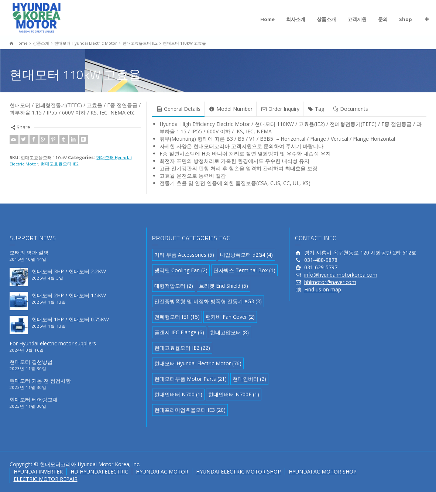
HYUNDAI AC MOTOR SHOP (323, 471)
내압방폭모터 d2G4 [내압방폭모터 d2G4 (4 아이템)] (246, 254)
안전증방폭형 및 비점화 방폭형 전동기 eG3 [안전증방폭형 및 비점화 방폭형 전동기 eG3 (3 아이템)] (208, 301)
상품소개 (326, 19)
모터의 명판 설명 (29, 252)
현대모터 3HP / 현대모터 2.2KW (69, 271)
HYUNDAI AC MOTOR (162, 471)
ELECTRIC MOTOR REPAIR (46, 478)
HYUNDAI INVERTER (38, 471)
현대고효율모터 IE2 (60, 164)
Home (267, 19)
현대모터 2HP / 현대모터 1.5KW (69, 295)
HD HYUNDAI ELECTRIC (99, 471)
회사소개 (295, 19)
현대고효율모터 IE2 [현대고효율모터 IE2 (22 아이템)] (182, 347)
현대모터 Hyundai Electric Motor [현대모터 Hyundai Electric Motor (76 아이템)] (197, 363)
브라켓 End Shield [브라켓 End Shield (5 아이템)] (223, 285)
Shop (405, 19)
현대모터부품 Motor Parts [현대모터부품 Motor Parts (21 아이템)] (190, 378)
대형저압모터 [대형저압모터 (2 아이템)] (173, 285)
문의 (383, 19)
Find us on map (322, 289)
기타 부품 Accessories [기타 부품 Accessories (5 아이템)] (184, 254)
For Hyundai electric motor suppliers (53, 343)
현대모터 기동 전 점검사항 (40, 380)
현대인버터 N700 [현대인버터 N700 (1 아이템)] (178, 394)
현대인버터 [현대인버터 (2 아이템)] (249, 378)
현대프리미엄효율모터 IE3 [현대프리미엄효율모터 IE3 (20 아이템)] (190, 409)
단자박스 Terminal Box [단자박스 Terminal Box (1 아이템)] (244, 270)
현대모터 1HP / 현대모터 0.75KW (70, 319)
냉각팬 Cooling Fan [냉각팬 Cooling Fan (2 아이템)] (180, 270)
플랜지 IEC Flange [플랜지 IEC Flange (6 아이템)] (179, 332)
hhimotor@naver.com (330, 282)
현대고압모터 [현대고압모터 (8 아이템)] (229, 332)
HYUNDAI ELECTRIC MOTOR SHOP (238, 471)
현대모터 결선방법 (31, 361)
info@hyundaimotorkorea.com (340, 274)
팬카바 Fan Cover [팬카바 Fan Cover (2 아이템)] (230, 316)
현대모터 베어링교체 (34, 399)
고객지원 (357, 19)
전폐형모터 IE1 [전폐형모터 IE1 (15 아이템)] (177, 316)
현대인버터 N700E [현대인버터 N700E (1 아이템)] (233, 394)
